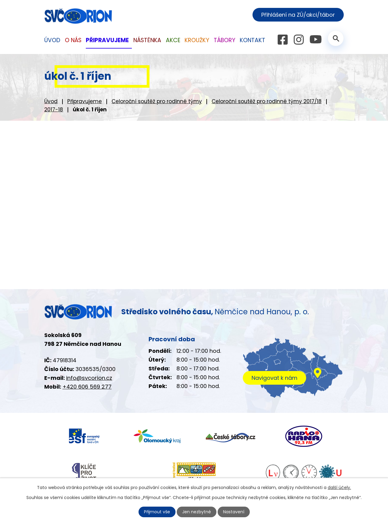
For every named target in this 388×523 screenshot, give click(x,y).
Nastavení (233, 512)
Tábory (224, 40)
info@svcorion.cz (89, 378)
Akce (173, 40)
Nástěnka (147, 40)
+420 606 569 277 (87, 386)
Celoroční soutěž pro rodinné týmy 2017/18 (267, 101)
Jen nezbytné (196, 512)
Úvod (51, 101)
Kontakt (252, 40)
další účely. (339, 487)
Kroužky (197, 40)
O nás (73, 40)
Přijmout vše (157, 512)
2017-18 (53, 109)
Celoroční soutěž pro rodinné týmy (157, 101)
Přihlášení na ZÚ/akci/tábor (298, 15)
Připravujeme (84, 101)
